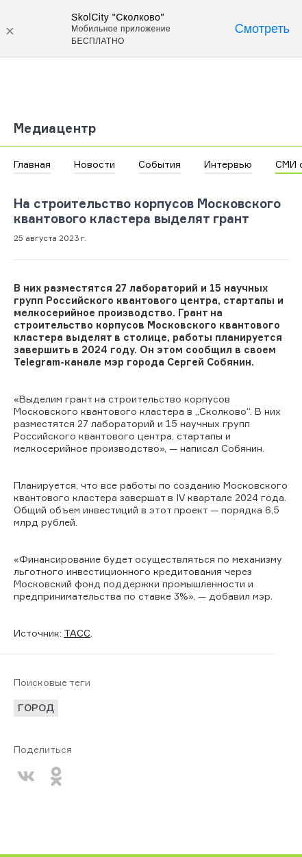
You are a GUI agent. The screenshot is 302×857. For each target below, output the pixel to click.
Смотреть (262, 29)
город (36, 707)
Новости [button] (94, 164)
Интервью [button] (228, 164)
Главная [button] (32, 164)
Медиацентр (55, 128)
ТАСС (77, 633)
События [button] (159, 164)
